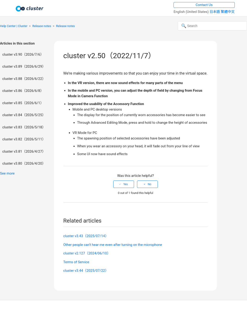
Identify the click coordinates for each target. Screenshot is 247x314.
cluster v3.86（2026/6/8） (23, 91)
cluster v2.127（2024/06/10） (86, 253)
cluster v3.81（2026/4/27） (24, 151)
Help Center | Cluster (13, 26)
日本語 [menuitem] (215, 12)
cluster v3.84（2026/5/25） (24, 115)
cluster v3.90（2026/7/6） (23, 54)
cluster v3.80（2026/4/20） (24, 163)
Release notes (41, 26)
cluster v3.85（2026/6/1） (23, 103)
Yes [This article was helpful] (125, 184)
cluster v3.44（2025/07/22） (86, 271)
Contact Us (204, 5)
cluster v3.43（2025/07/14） (86, 236)
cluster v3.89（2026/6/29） (24, 66)
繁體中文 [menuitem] (228, 12)
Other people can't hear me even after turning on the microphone (112, 245)
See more (7, 173)
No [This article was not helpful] (149, 184)
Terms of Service (76, 262)
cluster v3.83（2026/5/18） (24, 127)
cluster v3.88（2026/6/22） (24, 79)
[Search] (212, 25)
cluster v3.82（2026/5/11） (24, 139)
